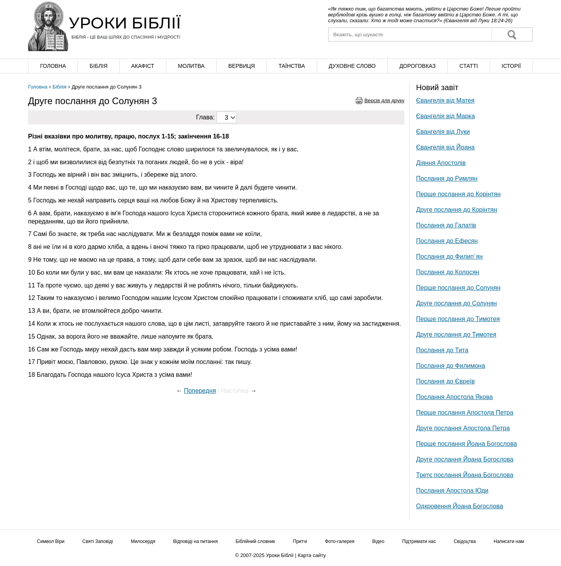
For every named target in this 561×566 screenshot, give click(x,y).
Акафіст (142, 66)
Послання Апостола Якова (454, 397)
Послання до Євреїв (445, 381)
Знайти (511, 34)
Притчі (300, 541)
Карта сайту (312, 555)
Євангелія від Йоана (445, 147)
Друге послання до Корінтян (456, 209)
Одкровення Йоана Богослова (459, 506)
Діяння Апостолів (441, 163)
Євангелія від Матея (445, 100)
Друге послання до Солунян (456, 303)
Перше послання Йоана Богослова (466, 443)
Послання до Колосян (447, 272)
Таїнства (292, 66)
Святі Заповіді (97, 541)
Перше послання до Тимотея (458, 319)
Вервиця (241, 66)
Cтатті (468, 66)
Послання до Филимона (450, 365)
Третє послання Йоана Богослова (464, 475)
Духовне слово (352, 66)
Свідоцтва (465, 541)
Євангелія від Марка (445, 116)
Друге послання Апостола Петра (463, 428)
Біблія (98, 66)
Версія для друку (385, 100)
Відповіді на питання (195, 541)
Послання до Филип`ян (449, 256)
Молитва (191, 66)
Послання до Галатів (446, 225)
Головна (53, 66)
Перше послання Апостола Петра (464, 412)
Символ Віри (51, 541)
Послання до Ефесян (447, 241)
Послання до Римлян (447, 178)
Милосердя (143, 541)
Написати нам (509, 541)
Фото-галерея (340, 541)
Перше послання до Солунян (458, 287)
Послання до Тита (442, 350)
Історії (511, 66)
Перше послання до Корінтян (458, 194)
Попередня (200, 390)
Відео (378, 541)
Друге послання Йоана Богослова (464, 459)
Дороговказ (417, 66)
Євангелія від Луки (443, 131)
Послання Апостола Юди (452, 490)
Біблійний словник (255, 541)
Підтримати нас (419, 541)
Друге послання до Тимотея (456, 334)
